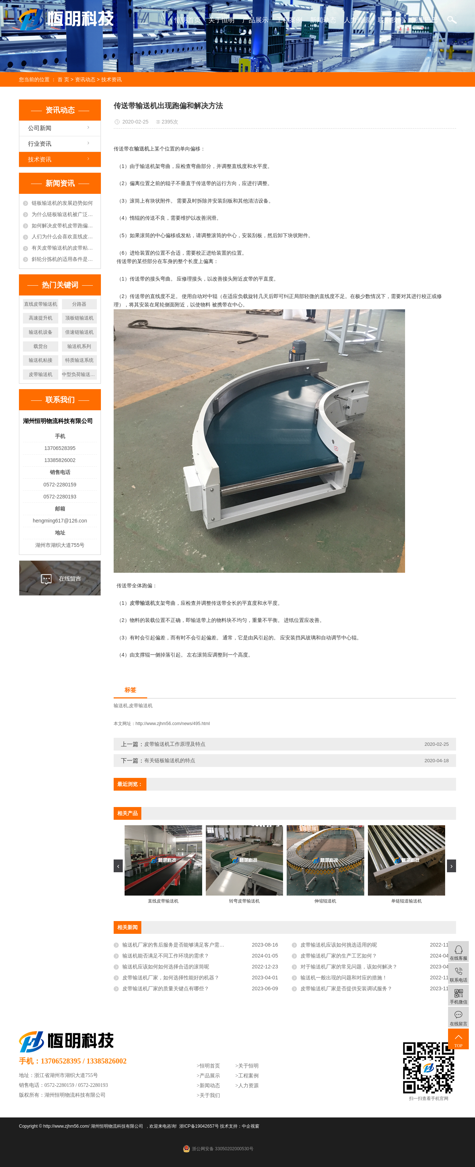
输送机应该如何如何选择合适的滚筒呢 (165, 967)
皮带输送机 (40, 374)
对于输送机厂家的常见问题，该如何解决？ (349, 967)
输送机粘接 (40, 360)
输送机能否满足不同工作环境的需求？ (165, 956)
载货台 (41, 346)
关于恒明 (221, 20)
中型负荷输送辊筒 (79, 374)
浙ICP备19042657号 (199, 1126)
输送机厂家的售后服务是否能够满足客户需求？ (175, 945)
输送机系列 (79, 346)
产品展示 (255, 20)
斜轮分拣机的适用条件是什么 (64, 259)
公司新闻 (39, 128)
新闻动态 (323, 20)
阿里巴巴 (425, 20)
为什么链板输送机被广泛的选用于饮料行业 (64, 214)
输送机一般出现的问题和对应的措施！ (344, 977)
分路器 (79, 304)
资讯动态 (85, 79)
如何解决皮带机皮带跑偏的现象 (64, 225)
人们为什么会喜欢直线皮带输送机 (64, 236)
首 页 (63, 79)
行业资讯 (39, 144)
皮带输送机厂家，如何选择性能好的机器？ (170, 977)
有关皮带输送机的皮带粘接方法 (64, 248)
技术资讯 (111, 79)
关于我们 (210, 1095)
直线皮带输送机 (40, 304)
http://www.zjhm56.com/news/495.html (173, 723)
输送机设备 (40, 332)
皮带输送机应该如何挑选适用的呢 (339, 945)
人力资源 (357, 20)
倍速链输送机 (79, 332)
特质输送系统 (79, 360)
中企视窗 (250, 1126)
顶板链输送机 (79, 318)
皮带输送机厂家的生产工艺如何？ (339, 956)
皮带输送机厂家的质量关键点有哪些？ (165, 988)
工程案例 (289, 20)
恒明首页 (187, 20)
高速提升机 (40, 318)
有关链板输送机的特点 (169, 760)
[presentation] (118, 865)
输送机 (121, 705)
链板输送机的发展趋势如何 (62, 203)
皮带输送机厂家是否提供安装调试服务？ (346, 988)
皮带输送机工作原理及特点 (174, 744)
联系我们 (391, 20)
